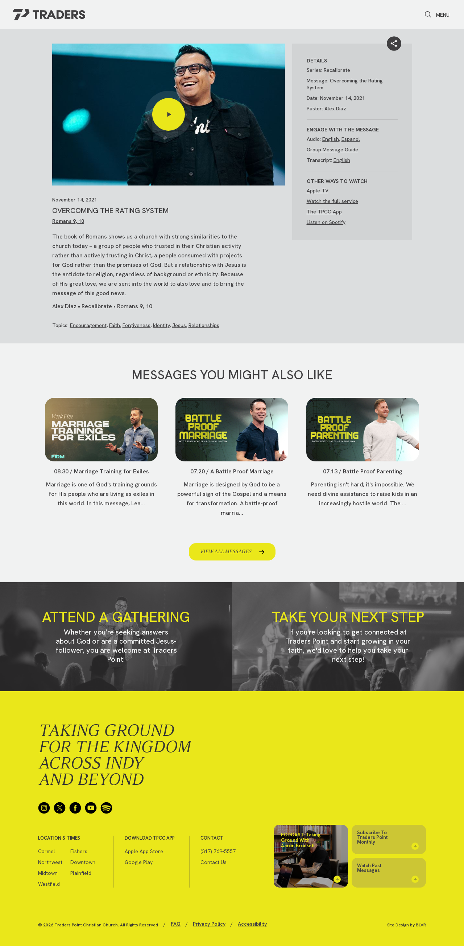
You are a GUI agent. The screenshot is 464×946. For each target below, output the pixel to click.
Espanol (350, 139)
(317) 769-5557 (218, 851)
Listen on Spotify (326, 222)
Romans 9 (64, 221)
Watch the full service (332, 201)
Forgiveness (136, 325)
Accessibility (252, 924)
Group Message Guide (332, 149)
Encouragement (88, 325)
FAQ (176, 924)
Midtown (48, 873)
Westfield (49, 884)
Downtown (82, 862)
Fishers (78, 851)
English (330, 139)
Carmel (46, 851)
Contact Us (213, 862)
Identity (161, 325)
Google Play (139, 862)
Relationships (203, 325)
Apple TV (317, 190)
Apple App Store (144, 851)
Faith (114, 325)
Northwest (50, 862)
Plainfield (80, 873)
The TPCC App (324, 211)
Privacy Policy (209, 924)
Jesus (179, 325)
